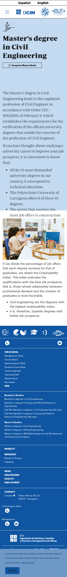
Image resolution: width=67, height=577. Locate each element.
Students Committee (14, 367)
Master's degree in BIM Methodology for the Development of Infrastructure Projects (33, 435)
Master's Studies (13, 422)
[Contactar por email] (16, 524)
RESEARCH (10, 454)
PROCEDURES (11, 475)
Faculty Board (11, 359)
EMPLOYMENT (11, 482)
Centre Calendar (12, 370)
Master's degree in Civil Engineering (22, 426)
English (43, 2)
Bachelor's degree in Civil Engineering (23, 399)
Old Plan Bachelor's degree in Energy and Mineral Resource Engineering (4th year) (29, 415)
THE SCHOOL (11, 352)
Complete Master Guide (22, 65)
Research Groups (13, 458)
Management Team (13, 355)
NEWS (7, 471)
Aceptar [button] (12, 570)
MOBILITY (9, 448)
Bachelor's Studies (14, 395)
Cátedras (9, 462)
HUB (6, 386)
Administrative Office (15, 363)
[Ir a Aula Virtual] (34, 333)
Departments (11, 378)
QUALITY (9, 478)
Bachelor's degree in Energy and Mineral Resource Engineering (29, 404)
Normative (9, 382)
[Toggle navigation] (7, 12)
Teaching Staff (11, 374)
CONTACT (9, 491)
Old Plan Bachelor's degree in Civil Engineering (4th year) (33, 409)
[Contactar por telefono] (7, 343)
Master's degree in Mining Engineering (23, 429)
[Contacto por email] (59, 343)
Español (24, 2)
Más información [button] (27, 563)
